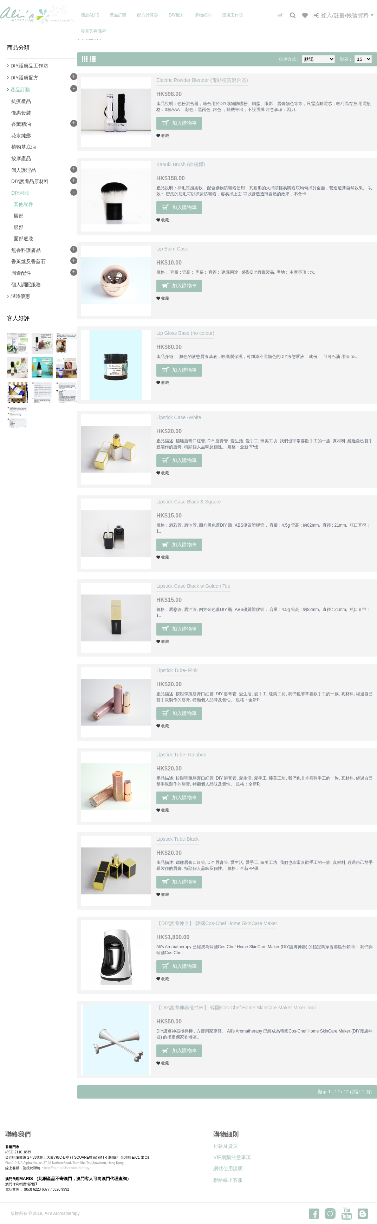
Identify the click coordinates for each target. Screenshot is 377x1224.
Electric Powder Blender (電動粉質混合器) (202, 80)
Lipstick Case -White (178, 417)
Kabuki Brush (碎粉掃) (180, 164)
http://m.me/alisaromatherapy (67, 1168)
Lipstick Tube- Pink (177, 670)
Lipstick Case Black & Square (188, 501)
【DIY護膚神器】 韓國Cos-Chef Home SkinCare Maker (216, 923)
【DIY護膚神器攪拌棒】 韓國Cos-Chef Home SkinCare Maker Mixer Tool (236, 1007)
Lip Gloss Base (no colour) (185, 333)
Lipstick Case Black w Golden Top (193, 586)
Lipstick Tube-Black (177, 839)
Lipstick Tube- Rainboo (181, 754)
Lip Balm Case (172, 249)
